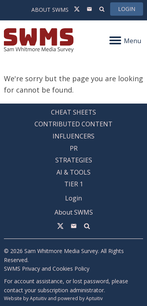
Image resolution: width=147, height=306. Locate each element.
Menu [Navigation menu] (125, 40)
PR (74, 148)
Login (126, 9)
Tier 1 (73, 184)
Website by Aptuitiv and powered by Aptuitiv (53, 298)
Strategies (73, 160)
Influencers (73, 136)
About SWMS (50, 9)
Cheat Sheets (73, 112)
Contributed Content (73, 124)
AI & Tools (73, 172)
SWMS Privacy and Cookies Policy (46, 268)
